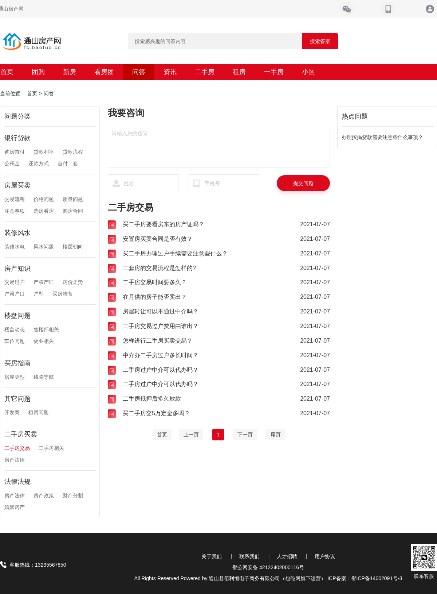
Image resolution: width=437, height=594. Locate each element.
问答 (138, 72)
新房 (69, 72)
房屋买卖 (17, 185)
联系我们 (249, 556)
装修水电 (14, 247)
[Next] (245, 434)
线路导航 (44, 377)
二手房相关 (51, 448)
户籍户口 (14, 294)
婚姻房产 (14, 507)
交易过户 (14, 282)
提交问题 (303, 183)
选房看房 (44, 211)
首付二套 (68, 163)
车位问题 (14, 341)
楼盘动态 (14, 329)
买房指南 (17, 363)
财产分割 (73, 495)
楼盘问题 (17, 315)
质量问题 (73, 199)
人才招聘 (287, 556)
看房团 (104, 72)
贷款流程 (73, 152)
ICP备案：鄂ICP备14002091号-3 (364, 578)
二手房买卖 (20, 434)
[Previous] (191, 434)
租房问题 (38, 412)
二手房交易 (17, 448)
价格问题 (44, 199)
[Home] (162, 434)
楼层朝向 (73, 247)
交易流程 (14, 199)
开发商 (12, 412)
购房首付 (14, 152)
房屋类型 (14, 377)
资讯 (170, 72)
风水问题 (44, 247)
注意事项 (14, 211)
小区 (308, 72)
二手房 (204, 72)
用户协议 (325, 556)
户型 (39, 294)
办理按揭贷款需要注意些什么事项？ (382, 137)
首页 (32, 93)
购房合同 (73, 211)
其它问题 (17, 398)
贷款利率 (44, 152)
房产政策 (44, 495)
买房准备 (62, 294)
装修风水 (17, 232)
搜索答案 (320, 41)
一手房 (274, 72)
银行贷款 (17, 138)
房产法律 (14, 460)
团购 (38, 72)
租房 (239, 72)
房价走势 (73, 282)
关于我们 (211, 556)
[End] (275, 434)
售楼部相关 (46, 329)
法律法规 (17, 481)
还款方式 (38, 163)
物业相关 (44, 341)
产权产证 (44, 282)
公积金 (12, 163)
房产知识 (17, 268)
